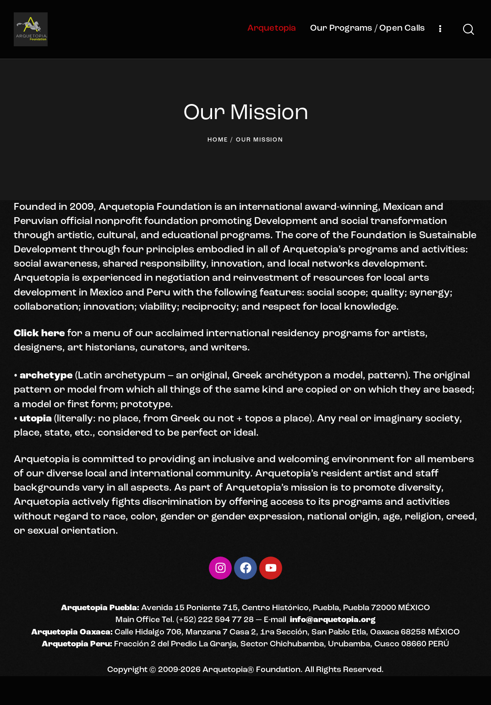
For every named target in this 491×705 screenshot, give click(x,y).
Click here (39, 333)
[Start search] (468, 29)
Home (217, 140)
